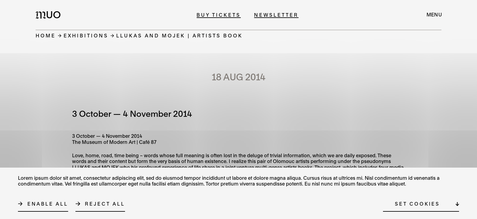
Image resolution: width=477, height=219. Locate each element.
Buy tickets (219, 15)
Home (46, 35)
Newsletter (276, 15)
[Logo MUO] (50, 15)
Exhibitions (86, 35)
